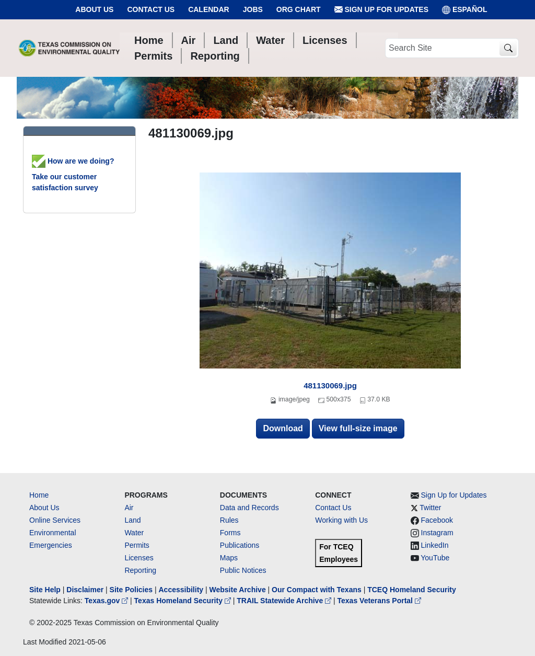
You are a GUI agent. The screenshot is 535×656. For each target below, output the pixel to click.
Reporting (140, 570)
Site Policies (131, 589)
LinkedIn (435, 545)
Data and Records (249, 507)
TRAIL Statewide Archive (285, 600)
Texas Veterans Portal (379, 600)
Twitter (430, 507)
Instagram (437, 532)
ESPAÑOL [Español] (464, 9)
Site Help (45, 589)
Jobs (253, 9)
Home (39, 495)
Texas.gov (107, 600)
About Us (94, 9)
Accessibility (181, 589)
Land (132, 520)
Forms (230, 532)
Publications (240, 545)
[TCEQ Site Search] (508, 48)
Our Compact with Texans (317, 589)
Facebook (437, 520)
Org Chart (298, 9)
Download (283, 428)
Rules (229, 520)
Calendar (208, 9)
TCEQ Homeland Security (411, 589)
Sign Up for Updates (381, 9)
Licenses (138, 558)
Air (128, 507)
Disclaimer (84, 589)
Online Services (54, 520)
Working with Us (341, 520)
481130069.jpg (330, 385)
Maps (229, 558)
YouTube (435, 558)
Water (134, 532)
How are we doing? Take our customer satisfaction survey (73, 174)
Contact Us (151, 9)
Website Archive (238, 589)
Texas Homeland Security (183, 600)
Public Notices (243, 570)
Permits (136, 545)
